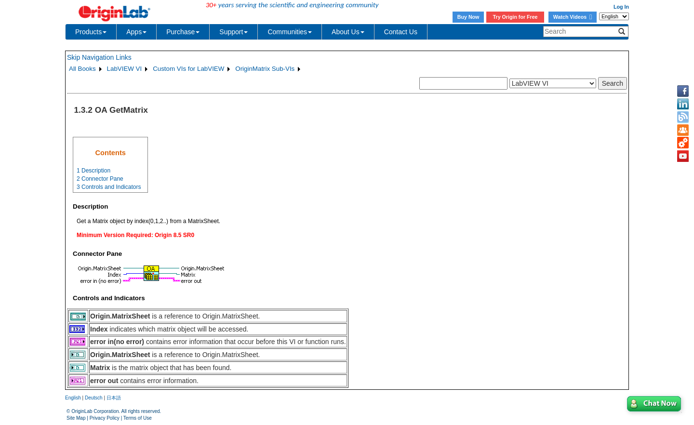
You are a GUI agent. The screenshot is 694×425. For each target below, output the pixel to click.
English (73, 397)
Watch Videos (572, 17)
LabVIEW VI (124, 68)
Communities (289, 32)
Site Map (76, 418)
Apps (136, 32)
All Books (82, 68)
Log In (621, 7)
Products (91, 32)
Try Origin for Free (515, 17)
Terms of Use (137, 418)
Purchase (183, 32)
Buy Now (468, 17)
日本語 (114, 397)
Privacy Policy (105, 418)
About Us (348, 32)
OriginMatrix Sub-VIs (264, 68)
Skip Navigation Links (99, 57)
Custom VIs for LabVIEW (188, 68)
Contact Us (400, 32)
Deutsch (94, 397)
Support (233, 32)
